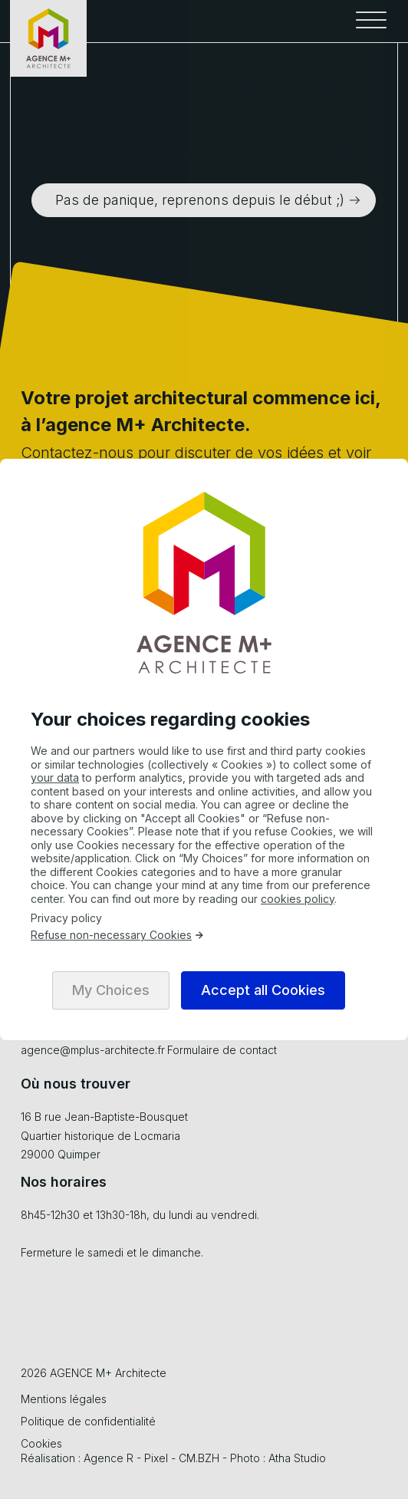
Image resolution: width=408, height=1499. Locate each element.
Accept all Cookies (263, 990)
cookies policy (297, 898)
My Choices (111, 990)
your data (55, 777)
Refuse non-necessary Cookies (118, 935)
